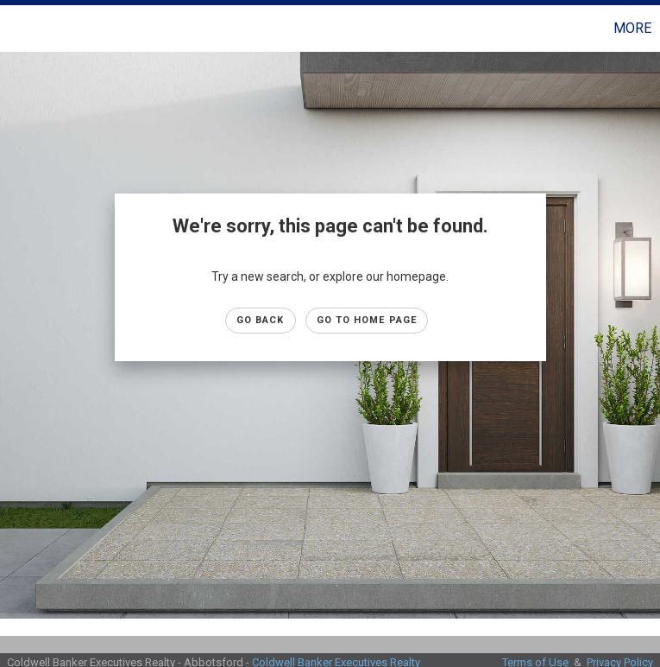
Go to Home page (367, 320)
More (632, 28)
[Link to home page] (22, 28)
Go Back (260, 320)
